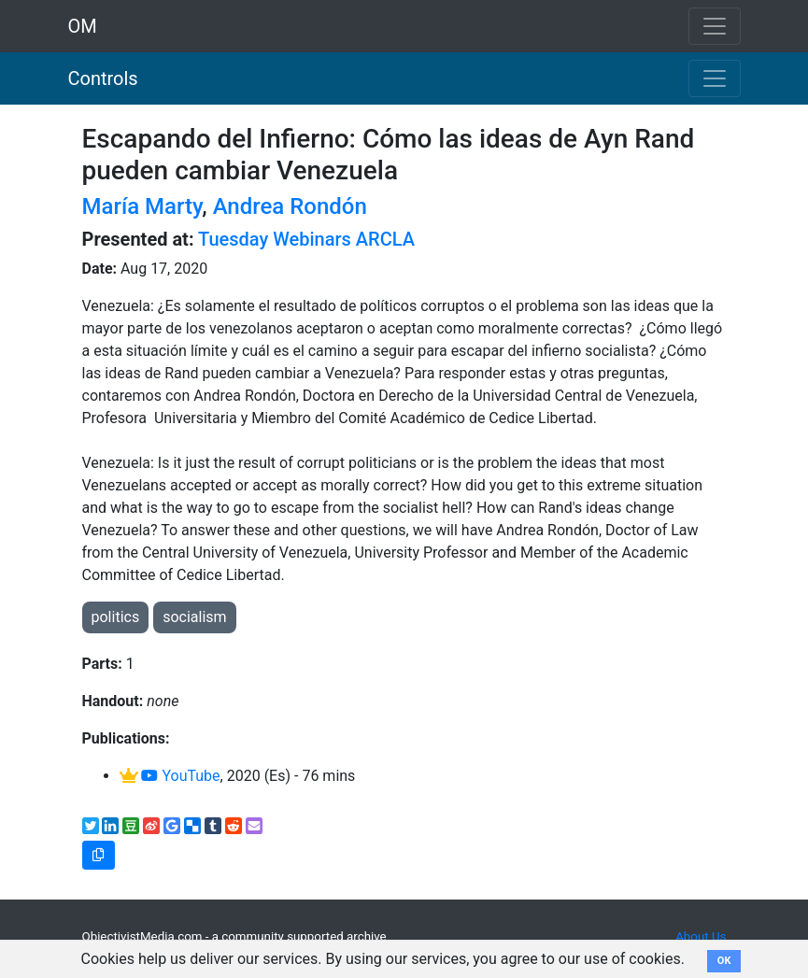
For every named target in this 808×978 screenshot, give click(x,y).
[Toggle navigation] (714, 78)
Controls (103, 78)
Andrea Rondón (290, 206)
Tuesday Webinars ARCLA (306, 239)
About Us (700, 936)
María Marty (142, 206)
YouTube (180, 776)
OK (724, 961)
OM (82, 26)
